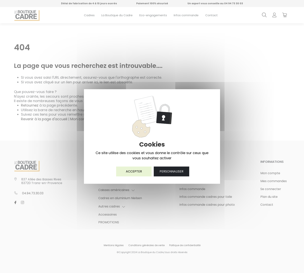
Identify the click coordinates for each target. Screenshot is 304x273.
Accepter (134, 171)
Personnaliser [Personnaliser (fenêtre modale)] (171, 171)
